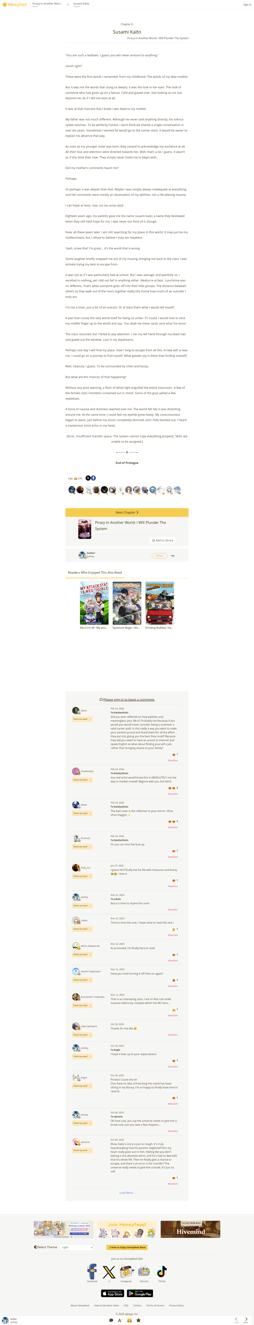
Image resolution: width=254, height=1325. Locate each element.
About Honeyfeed (79, 1305)
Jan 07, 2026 (117, 865)
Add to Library (162, 540)
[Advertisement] (127, 662)
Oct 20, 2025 (117, 1045)
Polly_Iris (85, 867)
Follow (159, 555)
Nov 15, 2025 (117, 969)
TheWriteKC (87, 771)
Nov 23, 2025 (117, 894)
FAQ (126, 1305)
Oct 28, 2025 (117, 1024)
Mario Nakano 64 (90, 945)
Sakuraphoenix (89, 1026)
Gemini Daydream (91, 971)
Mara (84, 710)
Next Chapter (127, 512)
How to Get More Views (106, 1305)
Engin (84, 1077)
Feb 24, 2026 (117, 708)
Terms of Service (155, 1305)
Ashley (90, 556)
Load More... (127, 1192)
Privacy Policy (176, 1305)
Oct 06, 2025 (117, 1112)
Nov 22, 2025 (117, 943)
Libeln (84, 920)
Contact (137, 1305)
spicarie (85, 1142)
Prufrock (85, 838)
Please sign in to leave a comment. (127, 699)
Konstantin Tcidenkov (92, 996)
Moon (84, 804)
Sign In (247, 4)
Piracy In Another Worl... (47, 3)
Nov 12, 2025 (117, 994)
